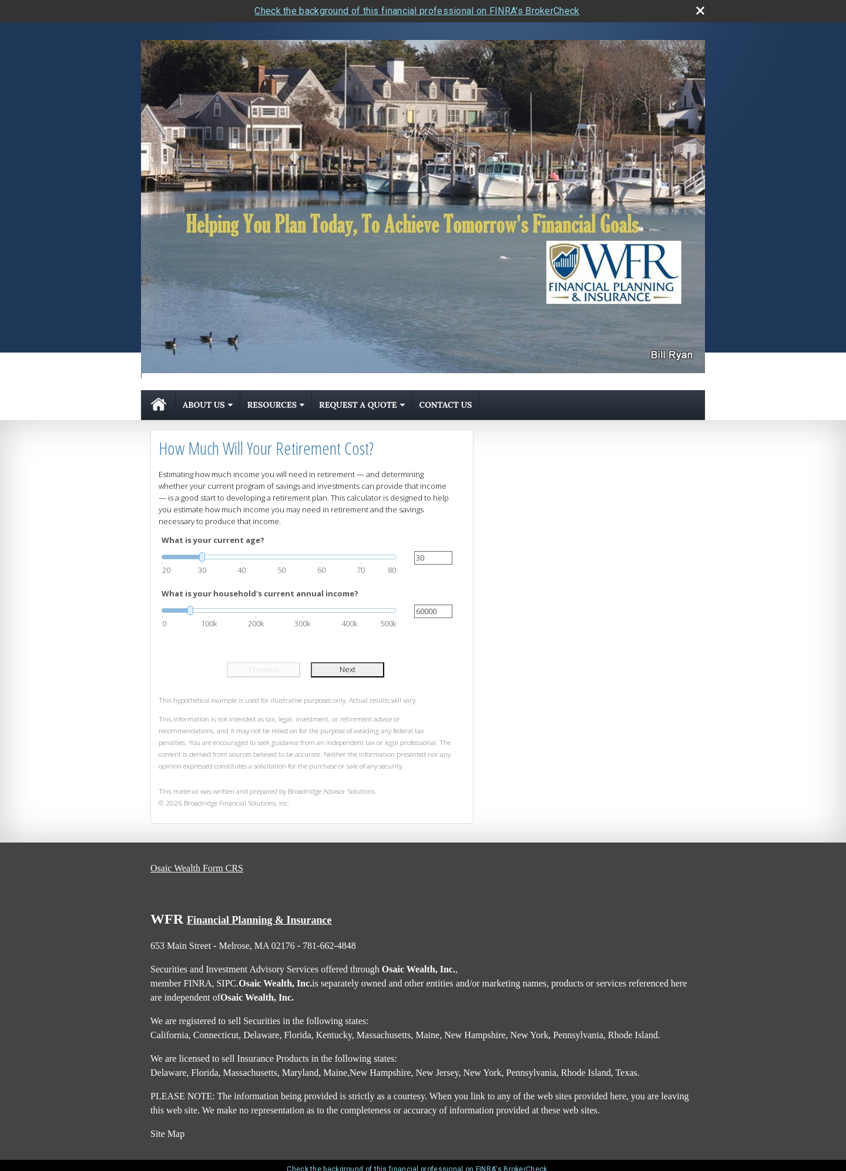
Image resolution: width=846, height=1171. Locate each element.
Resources (272, 405)
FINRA (197, 983)
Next (347, 669)
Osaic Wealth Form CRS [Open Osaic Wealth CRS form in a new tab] (196, 868)
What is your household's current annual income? (260, 593)
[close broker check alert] (700, 10)
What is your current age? (213, 540)
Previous (264, 669)
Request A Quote (358, 405)
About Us (204, 405)
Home (159, 405)
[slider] (279, 557)
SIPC (226, 983)
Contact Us (445, 405)
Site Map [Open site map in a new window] (167, 1134)
